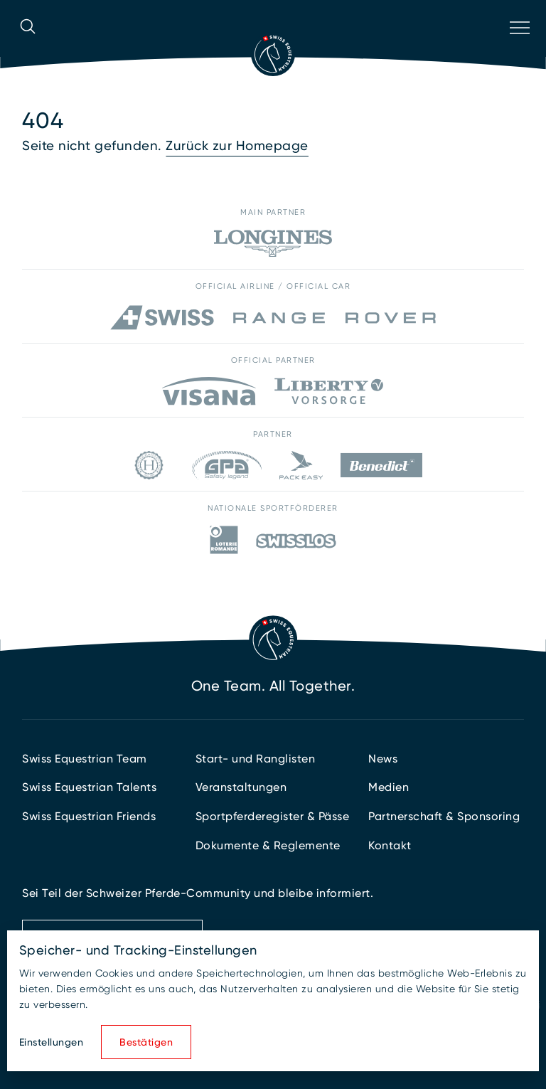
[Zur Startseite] (273, 54)
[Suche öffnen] (28, 46)
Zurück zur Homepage (237, 146)
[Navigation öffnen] (518, 46)
